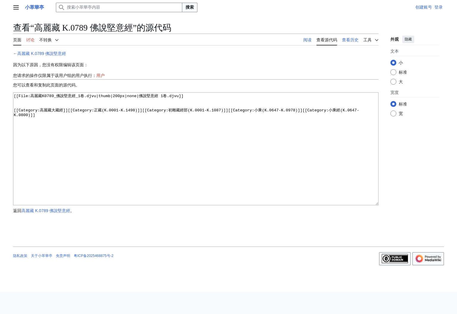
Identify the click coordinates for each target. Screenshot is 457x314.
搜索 (190, 7)
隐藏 (408, 39)
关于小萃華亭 (41, 278)
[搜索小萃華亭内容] (119, 7)
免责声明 (63, 278)
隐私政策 (20, 278)
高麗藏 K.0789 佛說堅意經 (41, 53)
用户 (100, 75)
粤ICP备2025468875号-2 (93, 278)
